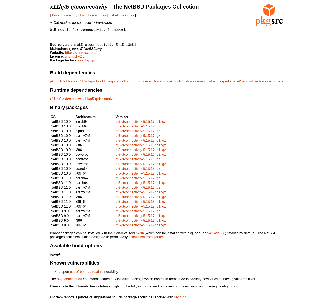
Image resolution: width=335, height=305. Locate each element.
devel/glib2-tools (155, 83)
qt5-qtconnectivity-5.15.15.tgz (137, 171)
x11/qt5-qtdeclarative (66, 101)
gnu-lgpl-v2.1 (75, 59)
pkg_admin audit (69, 281)
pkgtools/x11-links (63, 83)
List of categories (93, 15)
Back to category (64, 15)
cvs (81, 62)
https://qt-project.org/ (81, 55)
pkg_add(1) (215, 235)
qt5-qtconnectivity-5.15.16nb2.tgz (140, 157)
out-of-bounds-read (84, 274)
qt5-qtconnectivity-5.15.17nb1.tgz (140, 124)
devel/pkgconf (242, 83)
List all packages (121, 15)
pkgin (140, 235)
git (93, 62)
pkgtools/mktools (181, 83)
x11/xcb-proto (88, 83)
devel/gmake (205, 83)
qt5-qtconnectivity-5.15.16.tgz (137, 161)
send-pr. (180, 299)
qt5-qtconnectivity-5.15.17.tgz (137, 128)
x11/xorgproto (110, 83)
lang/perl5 (223, 83)
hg (87, 62)
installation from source (146, 239)
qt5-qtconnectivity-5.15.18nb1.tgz (140, 147)
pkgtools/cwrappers (268, 83)
